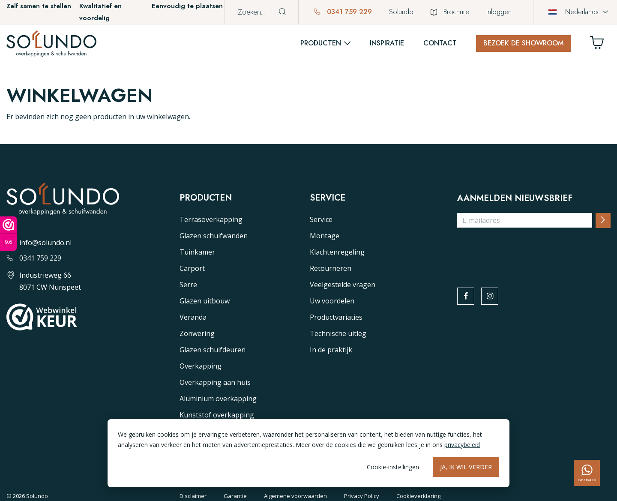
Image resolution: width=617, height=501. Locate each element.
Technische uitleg (338, 333)
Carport (192, 268)
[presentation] (522, 251)
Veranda (193, 317)
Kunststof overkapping (217, 415)
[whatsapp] (587, 473)
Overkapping (201, 366)
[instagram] (491, 297)
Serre (188, 284)
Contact (440, 43)
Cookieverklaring (418, 496)
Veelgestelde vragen (342, 284)
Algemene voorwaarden (295, 496)
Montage (324, 235)
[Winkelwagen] (600, 45)
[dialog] (308, 453)
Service (321, 219)
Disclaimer (193, 496)
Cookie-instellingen (393, 467)
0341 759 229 (343, 12)
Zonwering (197, 333)
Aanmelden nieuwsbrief (514, 198)
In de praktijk (331, 349)
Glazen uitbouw (205, 301)
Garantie (235, 496)
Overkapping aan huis (215, 382)
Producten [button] (320, 43)
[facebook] (466, 297)
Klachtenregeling (337, 252)
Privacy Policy (361, 496)
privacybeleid (462, 445)
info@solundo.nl (39, 243)
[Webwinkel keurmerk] (8, 233)
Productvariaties (336, 317)
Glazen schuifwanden (214, 235)
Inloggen (499, 12)
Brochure (450, 12)
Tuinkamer (197, 252)
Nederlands (573, 12)
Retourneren (330, 268)
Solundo (401, 12)
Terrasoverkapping (211, 219)
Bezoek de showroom (523, 43)
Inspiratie (387, 43)
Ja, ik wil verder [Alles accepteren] (466, 467)
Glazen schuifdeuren (213, 349)
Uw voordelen (332, 301)
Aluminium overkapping (218, 398)
